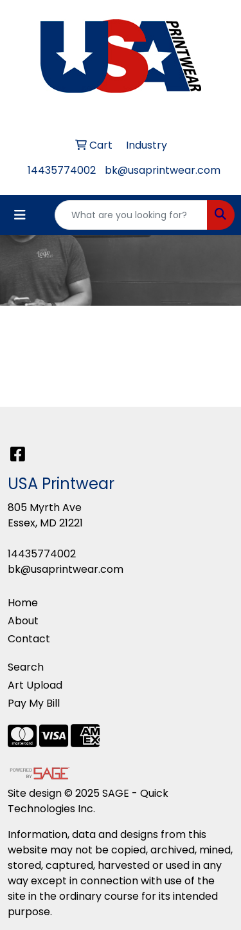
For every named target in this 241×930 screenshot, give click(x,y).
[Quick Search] (131, 215)
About (23, 620)
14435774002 (62, 170)
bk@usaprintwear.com (162, 170)
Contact (29, 638)
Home (23, 602)
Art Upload (35, 685)
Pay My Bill (34, 703)
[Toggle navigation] (19, 215)
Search (26, 667)
